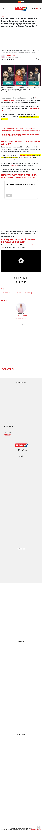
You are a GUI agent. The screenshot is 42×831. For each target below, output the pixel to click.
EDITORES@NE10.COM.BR (34, 829)
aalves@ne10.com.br (21, 318)
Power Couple (7, 293)
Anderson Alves (10, 55)
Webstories (8, 369)
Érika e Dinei (14, 166)
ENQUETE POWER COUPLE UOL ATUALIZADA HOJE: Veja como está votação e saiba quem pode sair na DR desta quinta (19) (20, 135)
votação (18, 293)
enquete (27, 293)
